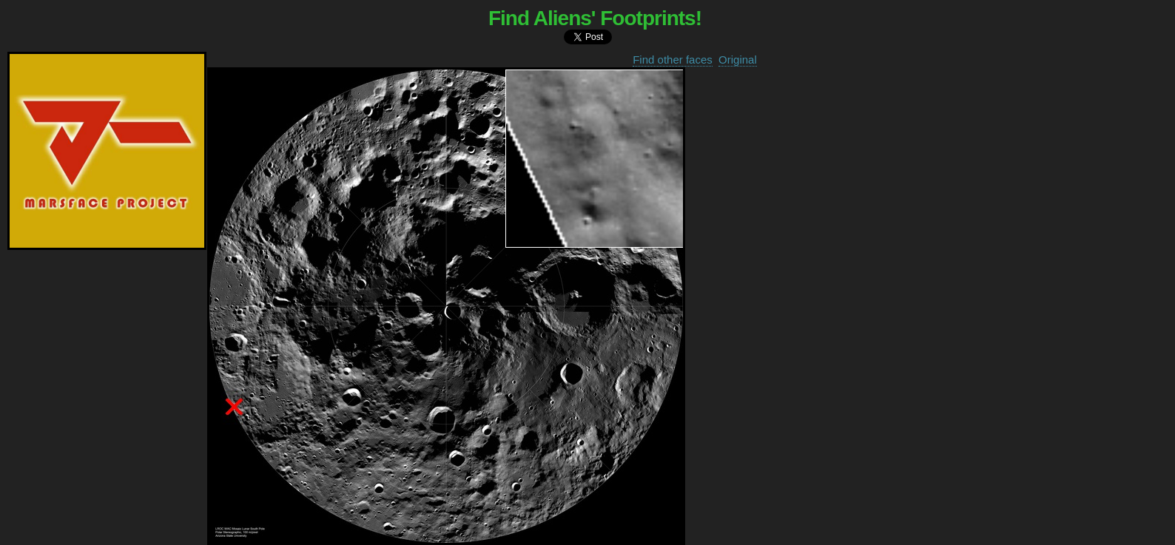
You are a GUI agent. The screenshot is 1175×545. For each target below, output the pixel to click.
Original (737, 59)
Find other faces (673, 59)
